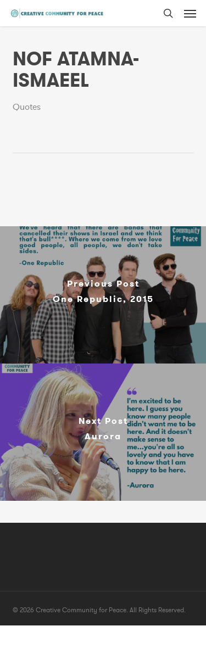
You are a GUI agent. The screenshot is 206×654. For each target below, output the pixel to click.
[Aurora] (103, 432)
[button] (190, 13)
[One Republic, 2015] (103, 295)
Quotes (27, 107)
